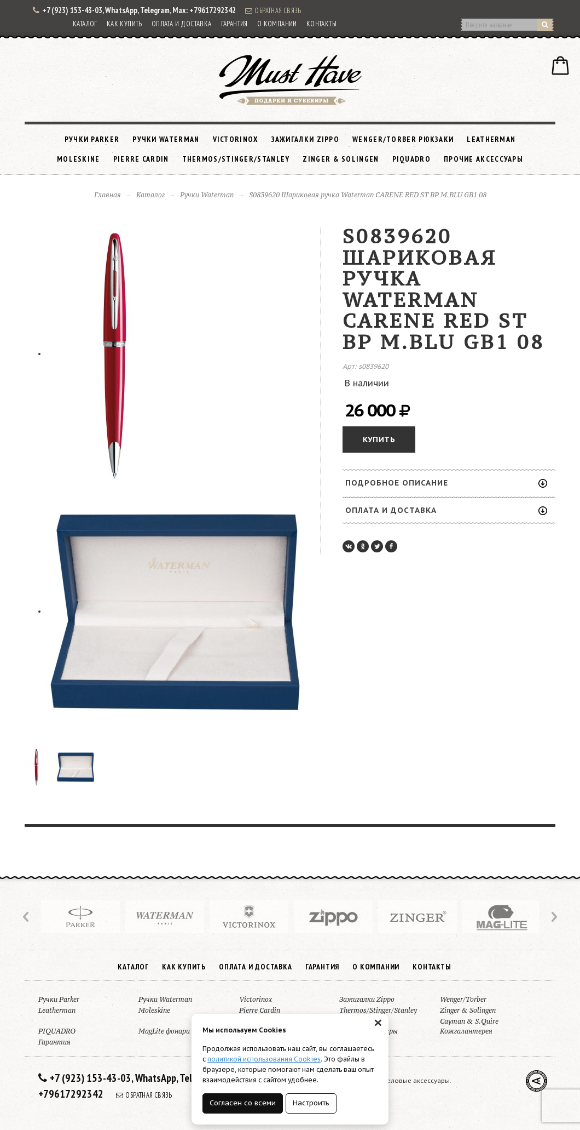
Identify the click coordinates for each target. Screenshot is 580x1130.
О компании (277, 23)
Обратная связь (273, 10)
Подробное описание (446, 483)
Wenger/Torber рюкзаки (403, 139)
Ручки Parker (92, 139)
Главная (107, 195)
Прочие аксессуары (483, 159)
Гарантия (234, 23)
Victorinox (235, 139)
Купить (379, 439)
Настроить (311, 1103)
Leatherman (491, 139)
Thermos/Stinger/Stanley (236, 159)
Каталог (85, 23)
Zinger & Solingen (341, 159)
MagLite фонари (164, 1031)
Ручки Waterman (165, 139)
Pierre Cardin (141, 159)
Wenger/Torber (463, 999)
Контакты (321, 23)
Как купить (124, 23)
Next (553, 917)
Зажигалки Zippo (305, 139)
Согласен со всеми (243, 1103)
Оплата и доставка (182, 23)
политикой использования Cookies (264, 1059)
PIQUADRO (411, 159)
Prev (27, 917)
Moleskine (78, 159)
